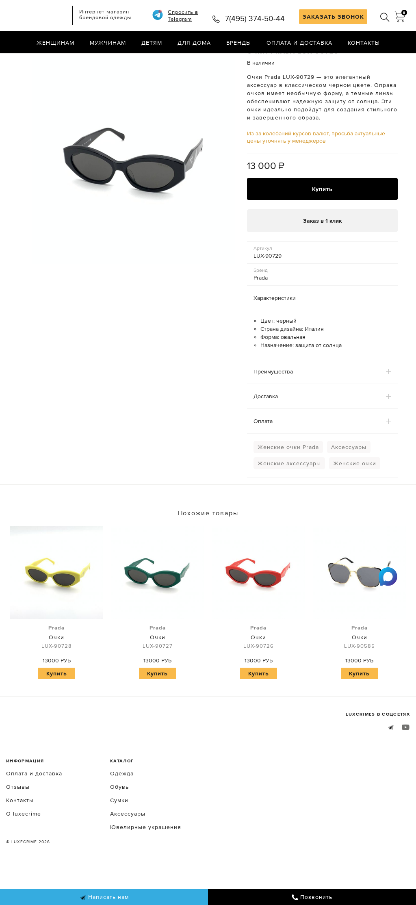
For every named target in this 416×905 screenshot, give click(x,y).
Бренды (238, 42)
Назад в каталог (384, 60)
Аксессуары (348, 482)
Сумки (119, 834)
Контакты (364, 42)
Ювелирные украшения (145, 861)
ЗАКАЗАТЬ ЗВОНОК (333, 16)
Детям (151, 42)
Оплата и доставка (299, 42)
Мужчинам (108, 42)
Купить (322, 223)
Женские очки (354, 498)
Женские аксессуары (289, 498)
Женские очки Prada (288, 482)
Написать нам (104, 897)
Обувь (119, 821)
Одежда (122, 808)
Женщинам (55, 42)
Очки (56, 672)
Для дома (194, 42)
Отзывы (18, 821)
